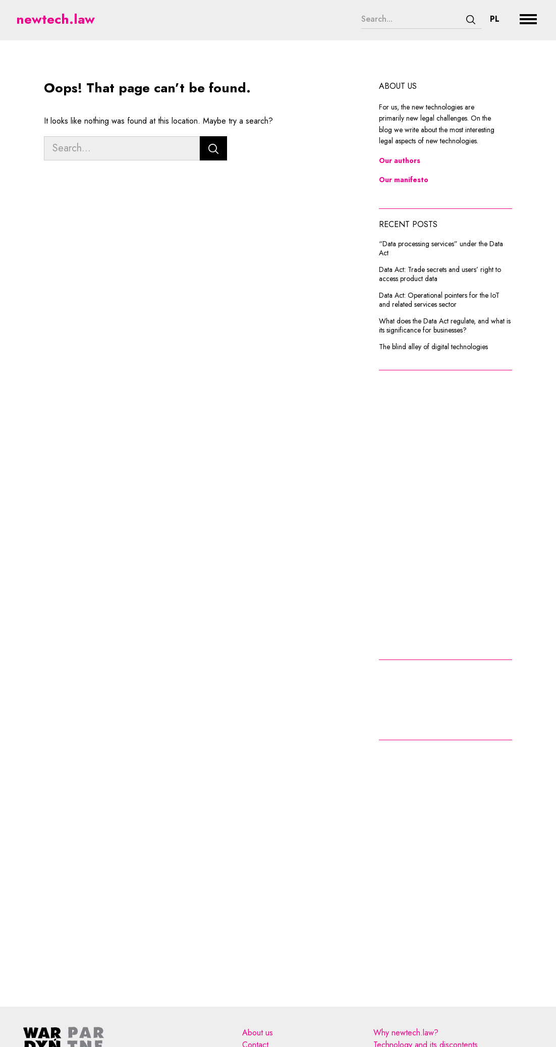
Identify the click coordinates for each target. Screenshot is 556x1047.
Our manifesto (403, 180)
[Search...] (410, 19)
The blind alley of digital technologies (433, 347)
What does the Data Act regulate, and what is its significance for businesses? (445, 326)
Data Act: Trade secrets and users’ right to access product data (440, 274)
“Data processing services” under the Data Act (441, 248)
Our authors (399, 160)
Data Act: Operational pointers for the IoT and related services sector (439, 300)
